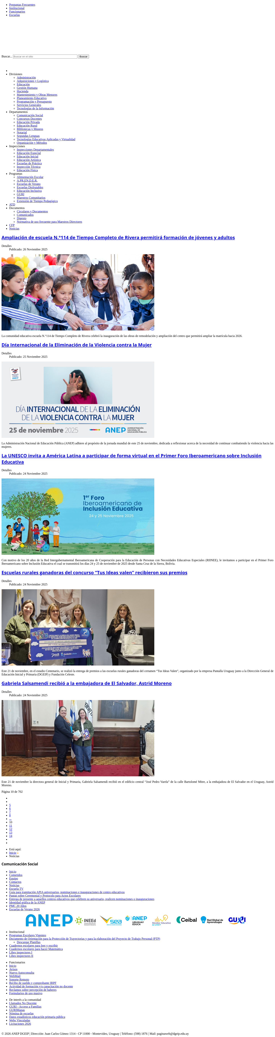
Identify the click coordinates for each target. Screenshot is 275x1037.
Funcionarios (17, 11)
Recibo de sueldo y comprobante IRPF (33, 983)
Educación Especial (29, 153)
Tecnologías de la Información (35, 108)
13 (10, 832)
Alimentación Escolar (30, 177)
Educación (23, 84)
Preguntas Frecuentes (22, 4)
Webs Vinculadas (19, 1020)
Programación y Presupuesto (34, 101)
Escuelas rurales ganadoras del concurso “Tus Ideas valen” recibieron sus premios (94, 572)
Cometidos (15, 875)
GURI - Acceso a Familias (25, 1006)
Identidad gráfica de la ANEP (27, 902)
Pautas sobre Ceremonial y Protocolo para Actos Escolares (45, 895)
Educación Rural (27, 125)
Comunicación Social (30, 115)
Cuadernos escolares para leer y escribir (33, 945)
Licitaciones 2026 (20, 1023)
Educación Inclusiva (29, 190)
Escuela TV (16, 888)
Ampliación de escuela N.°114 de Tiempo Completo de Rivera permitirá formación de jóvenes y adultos (118, 237)
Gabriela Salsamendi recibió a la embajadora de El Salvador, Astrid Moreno (87, 683)
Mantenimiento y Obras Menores (37, 94)
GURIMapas (17, 1010)
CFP (12, 225)
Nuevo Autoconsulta (21, 972)
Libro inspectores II (21, 955)
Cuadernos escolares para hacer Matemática (36, 949)
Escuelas (14, 15)
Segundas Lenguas (28, 135)
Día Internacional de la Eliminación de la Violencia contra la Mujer (77, 345)
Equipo (13, 878)
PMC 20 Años (18, 906)
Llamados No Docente (23, 1003)
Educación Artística (29, 160)
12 (10, 829)
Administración (26, 77)
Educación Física (27, 170)
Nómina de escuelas (21, 1013)
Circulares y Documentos (32, 211)
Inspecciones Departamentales (35, 149)
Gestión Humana (27, 87)
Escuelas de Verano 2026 (24, 909)
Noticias (14, 228)
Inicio (12, 871)
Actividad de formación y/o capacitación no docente (41, 986)
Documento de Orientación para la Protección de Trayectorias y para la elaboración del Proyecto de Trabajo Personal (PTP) (84, 938)
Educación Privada (28, 122)
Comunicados (25, 214)
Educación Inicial (27, 156)
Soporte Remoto (19, 979)
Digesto (21, 218)
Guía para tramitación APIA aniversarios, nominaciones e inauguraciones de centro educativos (67, 892)
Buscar (83, 56)
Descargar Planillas (28, 942)
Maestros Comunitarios (31, 197)
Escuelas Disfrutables (30, 187)
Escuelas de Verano (28, 184)
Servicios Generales (29, 105)
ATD (12, 204)
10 (10, 822)
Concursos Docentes (29, 118)
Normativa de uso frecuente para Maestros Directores (49, 221)
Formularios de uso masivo (25, 993)
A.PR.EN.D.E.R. (27, 180)
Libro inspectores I (20, 952)
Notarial (22, 132)
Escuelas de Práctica (29, 163)
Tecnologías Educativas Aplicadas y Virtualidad (46, 139)
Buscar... (7, 56)
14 (10, 836)
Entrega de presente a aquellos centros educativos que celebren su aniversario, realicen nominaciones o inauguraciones (81, 899)
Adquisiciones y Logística (33, 81)
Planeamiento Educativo (32, 98)
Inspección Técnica (28, 166)
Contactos (15, 881)
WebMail (14, 976)
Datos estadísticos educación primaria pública (37, 1017)
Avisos (13, 969)
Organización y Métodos (32, 142)
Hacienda (22, 91)
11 (10, 825)
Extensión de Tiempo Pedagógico (37, 201)
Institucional (16, 8)
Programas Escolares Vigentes (27, 935)
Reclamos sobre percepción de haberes (33, 989)
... (10, 818)
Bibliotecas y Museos (30, 129)
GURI (20, 194)
